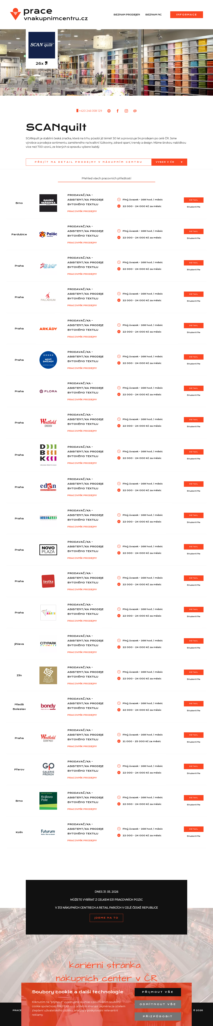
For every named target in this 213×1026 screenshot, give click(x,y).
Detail (193, 200)
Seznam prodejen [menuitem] (126, 14)
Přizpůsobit (158, 1016)
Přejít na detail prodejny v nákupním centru (89, 162)
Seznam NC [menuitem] (153, 14)
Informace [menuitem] (186, 14)
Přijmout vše (158, 991)
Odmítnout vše (158, 1004)
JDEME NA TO (106, 917)
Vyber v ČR (165, 162)
